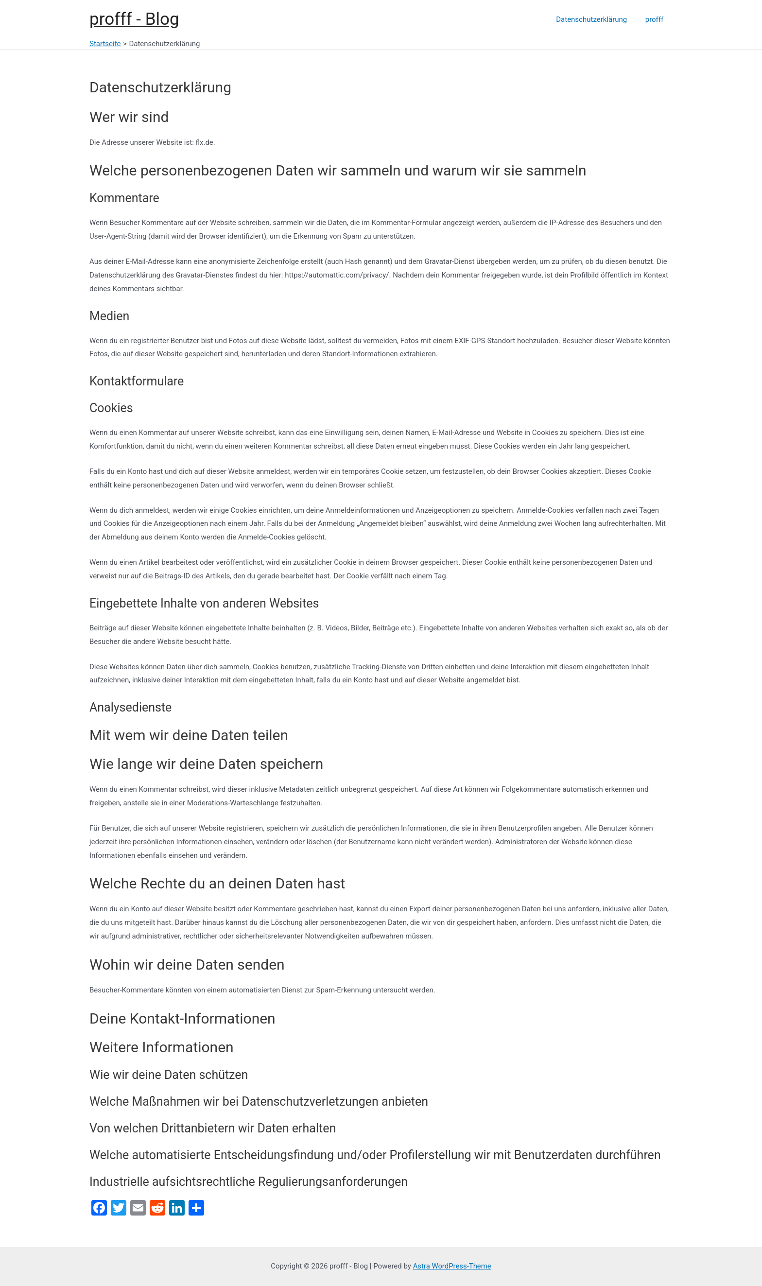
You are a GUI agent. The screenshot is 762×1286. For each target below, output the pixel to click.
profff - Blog (134, 19)
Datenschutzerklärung (596, 19)
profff (656, 19)
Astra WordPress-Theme (452, 1266)
